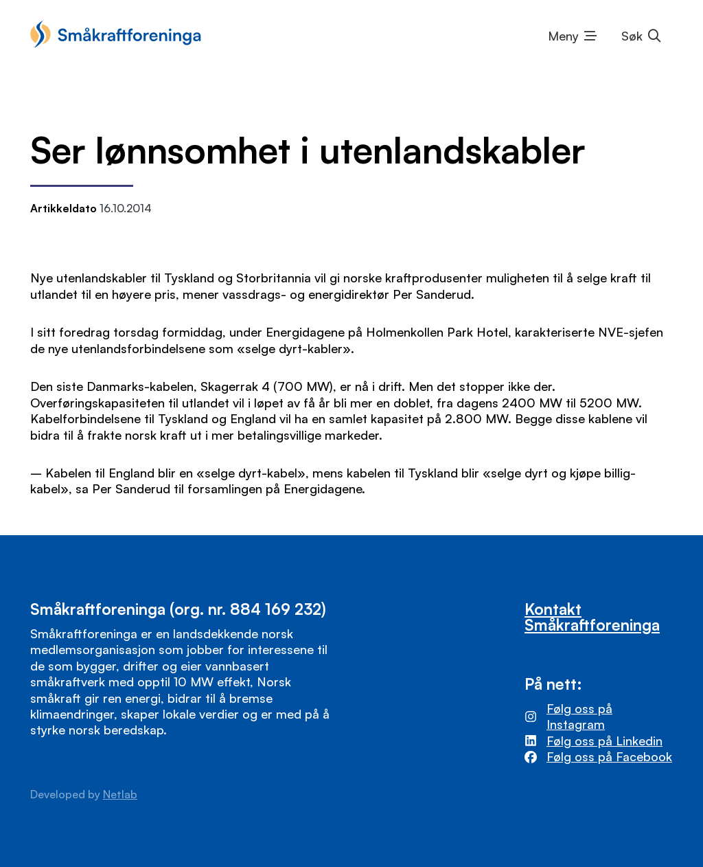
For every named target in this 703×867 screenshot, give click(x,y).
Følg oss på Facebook (609, 756)
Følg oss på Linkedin (604, 740)
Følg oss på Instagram (579, 716)
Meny (563, 35)
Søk (632, 35)
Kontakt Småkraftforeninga (592, 616)
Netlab (120, 794)
